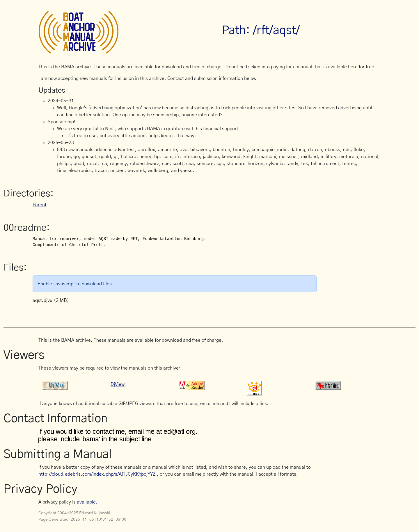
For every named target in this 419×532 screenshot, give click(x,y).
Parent (40, 205)
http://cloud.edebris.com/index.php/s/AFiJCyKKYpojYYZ (97, 474)
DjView (118, 384)
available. (87, 502)
